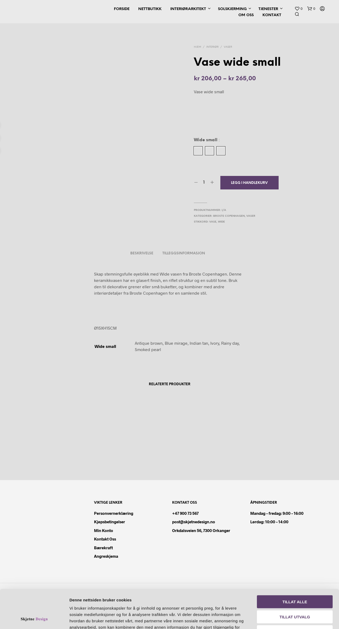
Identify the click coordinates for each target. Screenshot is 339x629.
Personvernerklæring (113, 513)
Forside (122, 9)
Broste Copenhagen (229, 216)
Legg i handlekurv (249, 183)
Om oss (246, 15)
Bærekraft (103, 547)
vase (212, 221)
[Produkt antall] (204, 182)
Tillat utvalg (294, 580)
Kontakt (271, 15)
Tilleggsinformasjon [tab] (183, 253)
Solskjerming (232, 9)
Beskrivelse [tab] (141, 253)
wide (221, 221)
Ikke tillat (295, 595)
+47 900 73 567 (185, 513)
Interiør (212, 47)
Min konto (103, 530)
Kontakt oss (105, 539)
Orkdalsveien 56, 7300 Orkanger (201, 530)
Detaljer (304, 618)
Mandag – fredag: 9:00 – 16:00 (277, 513)
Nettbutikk (150, 9)
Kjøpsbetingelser (109, 521)
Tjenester (268, 9)
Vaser (228, 47)
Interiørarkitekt (188, 9)
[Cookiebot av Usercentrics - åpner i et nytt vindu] (34, 619)
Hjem (197, 47)
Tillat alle (294, 565)
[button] (298, 8)
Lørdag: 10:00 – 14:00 (269, 521)
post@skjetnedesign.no (193, 521)
